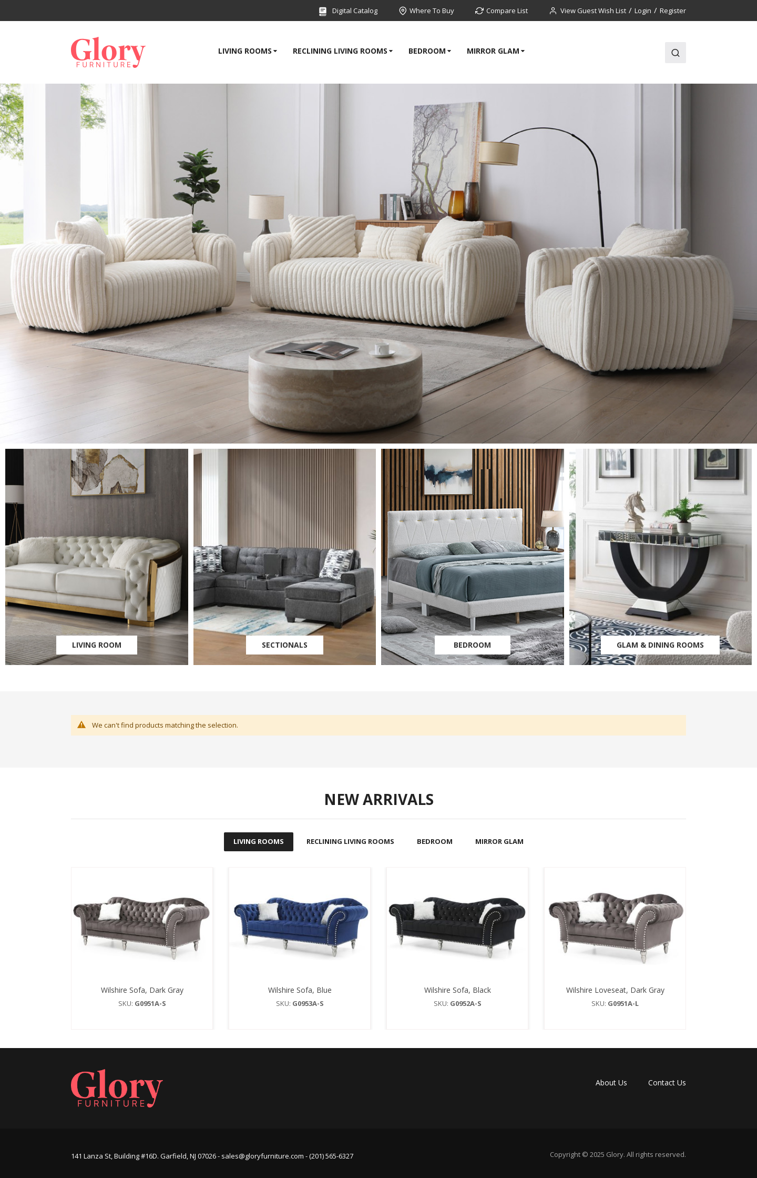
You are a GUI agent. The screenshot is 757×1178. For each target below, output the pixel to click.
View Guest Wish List (593, 10)
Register (673, 10)
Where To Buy (432, 10)
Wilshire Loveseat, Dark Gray (615, 990)
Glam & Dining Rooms (660, 645)
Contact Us (667, 1083)
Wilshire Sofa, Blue (300, 990)
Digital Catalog (347, 11)
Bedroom (472, 645)
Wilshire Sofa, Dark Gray (142, 990)
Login (643, 10)
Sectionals (285, 645)
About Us (611, 1083)
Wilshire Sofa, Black (457, 990)
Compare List (507, 10)
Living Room (96, 645)
